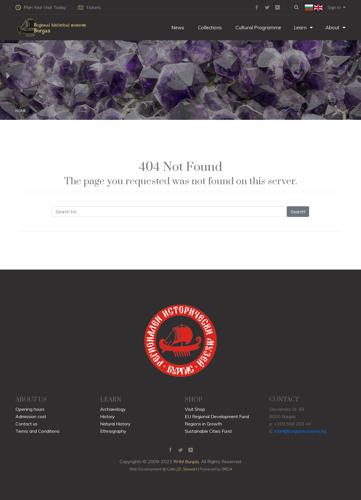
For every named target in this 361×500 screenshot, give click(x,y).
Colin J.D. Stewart (182, 469)
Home (21, 110)
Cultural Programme (257, 27)
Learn (303, 27)
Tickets (89, 7)
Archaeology (113, 409)
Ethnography (113, 431)
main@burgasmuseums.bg (300, 431)
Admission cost (31, 416)
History (107, 416)
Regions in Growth (203, 424)
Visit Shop (195, 409)
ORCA (227, 469)
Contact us (27, 424)
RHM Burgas (186, 461)
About (335, 27)
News (177, 27)
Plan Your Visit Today (41, 7)
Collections (209, 27)
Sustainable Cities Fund (208, 431)
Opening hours (30, 409)
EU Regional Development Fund (217, 416)
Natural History (115, 424)
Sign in (336, 7)
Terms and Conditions (38, 431)
